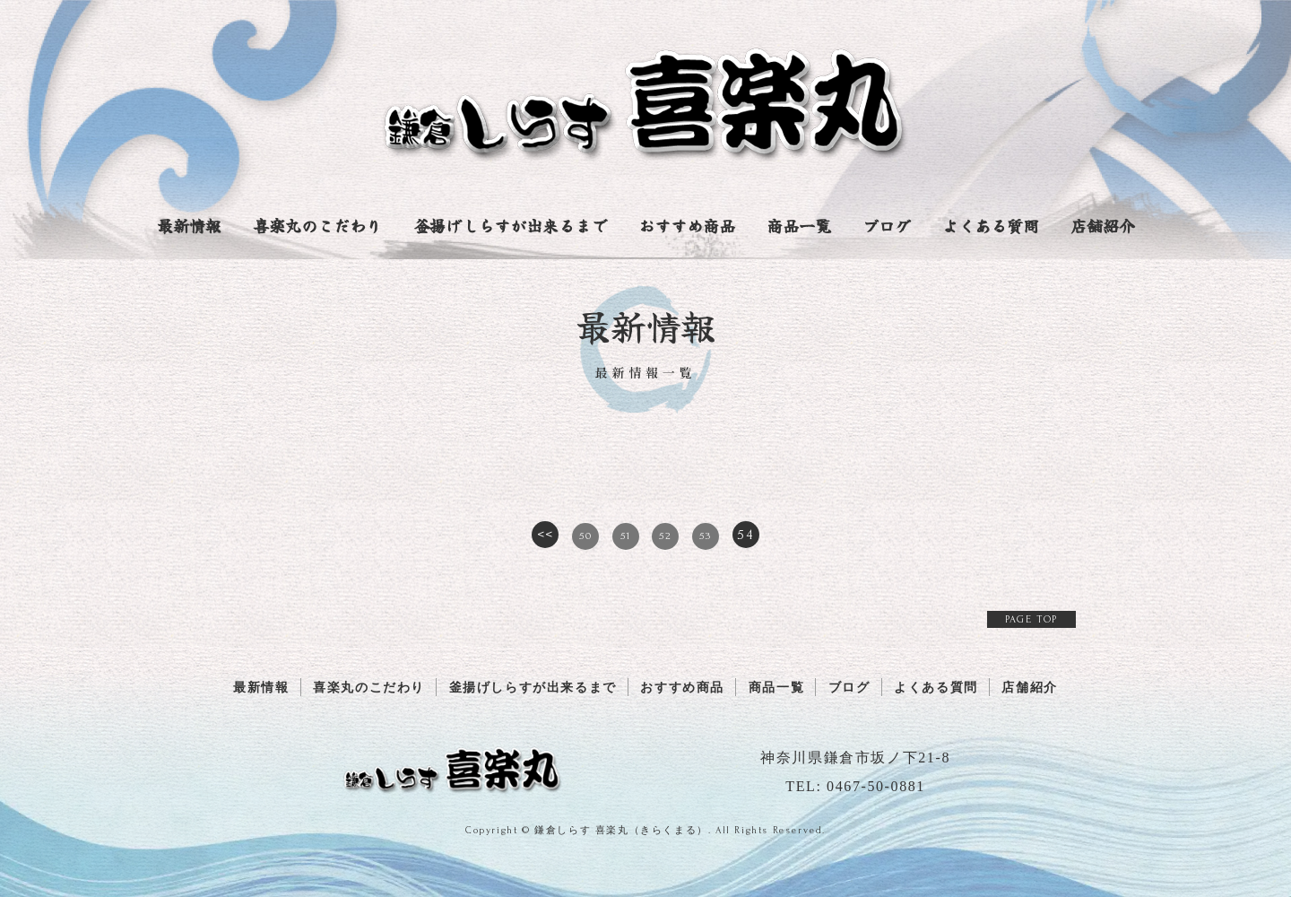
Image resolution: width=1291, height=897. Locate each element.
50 (585, 536)
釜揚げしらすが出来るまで (510, 225)
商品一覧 (799, 225)
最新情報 (189, 225)
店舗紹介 (1102, 225)
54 (745, 535)
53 (705, 536)
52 (665, 536)
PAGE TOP (1031, 619)
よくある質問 (990, 225)
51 (625, 536)
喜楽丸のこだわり (317, 225)
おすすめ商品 (686, 225)
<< (545, 535)
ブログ (886, 225)
